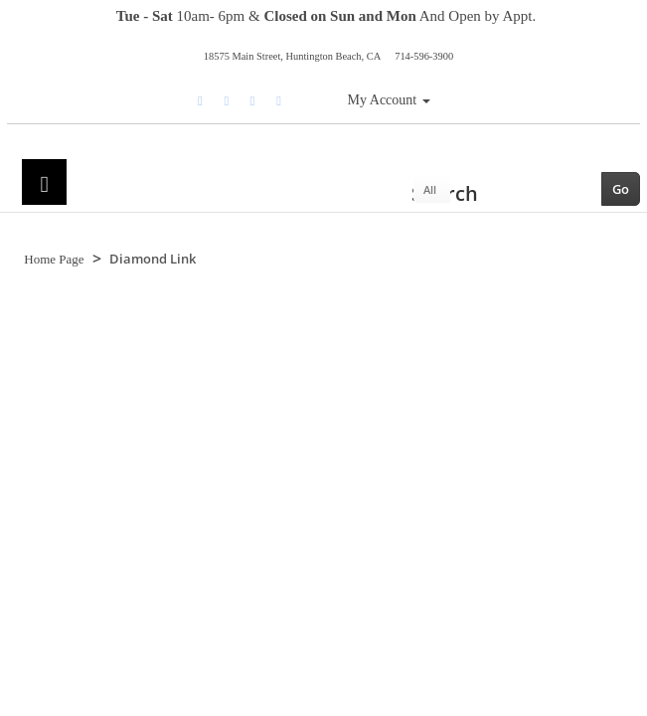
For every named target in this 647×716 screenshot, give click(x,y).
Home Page (53, 259)
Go (620, 189)
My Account (389, 99)
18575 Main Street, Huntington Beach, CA (292, 56)
